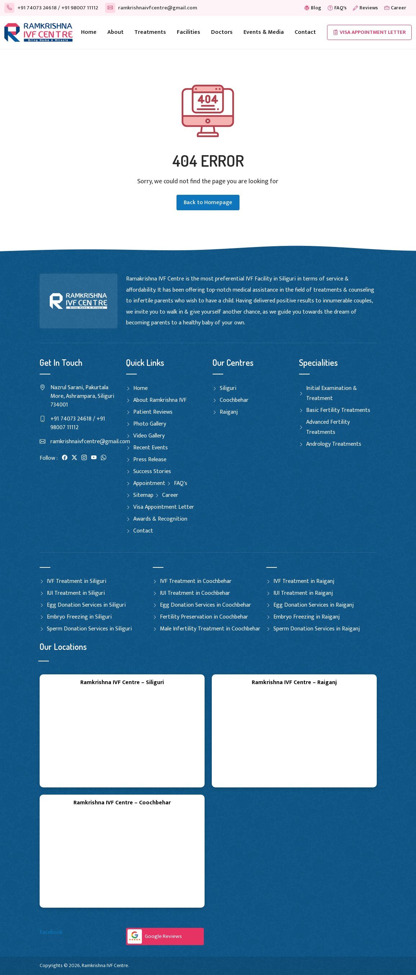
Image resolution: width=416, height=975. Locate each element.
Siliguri (228, 388)
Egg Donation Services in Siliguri (86, 605)
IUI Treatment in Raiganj (303, 593)
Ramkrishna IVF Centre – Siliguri (122, 682)
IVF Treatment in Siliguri (76, 581)
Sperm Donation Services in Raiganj (316, 629)
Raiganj (229, 412)
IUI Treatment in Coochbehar (195, 593)
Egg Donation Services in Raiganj (313, 605)
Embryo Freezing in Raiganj (306, 617)
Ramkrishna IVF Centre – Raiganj (294, 682)
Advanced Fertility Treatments (328, 427)
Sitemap (143, 495)
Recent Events (150, 448)
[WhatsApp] (103, 458)
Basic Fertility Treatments (338, 410)
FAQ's (337, 8)
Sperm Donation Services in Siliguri (89, 629)
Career (395, 8)
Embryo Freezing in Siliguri (79, 617)
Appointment (149, 483)
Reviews (365, 8)
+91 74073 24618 (30, 7)
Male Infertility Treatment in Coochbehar (210, 629)
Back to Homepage (208, 202)
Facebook (51, 932)
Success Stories (152, 471)
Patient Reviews (153, 412)
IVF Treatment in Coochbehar (196, 581)
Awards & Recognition (160, 519)
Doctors (222, 32)
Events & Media (263, 32)
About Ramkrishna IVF (160, 400)
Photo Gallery (149, 424)
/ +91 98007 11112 (78, 7)
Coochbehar (234, 400)
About (115, 32)
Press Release (149, 459)
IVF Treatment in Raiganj (303, 581)
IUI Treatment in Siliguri (76, 593)
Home (89, 32)
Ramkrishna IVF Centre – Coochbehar (122, 803)
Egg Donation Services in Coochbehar (205, 605)
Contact (305, 32)
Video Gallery (149, 436)
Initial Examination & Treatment (331, 393)
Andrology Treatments (333, 444)
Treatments (150, 32)
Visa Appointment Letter (369, 32)
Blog (312, 8)
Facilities (188, 32)
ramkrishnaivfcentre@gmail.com (151, 7)
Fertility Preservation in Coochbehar (204, 617)
